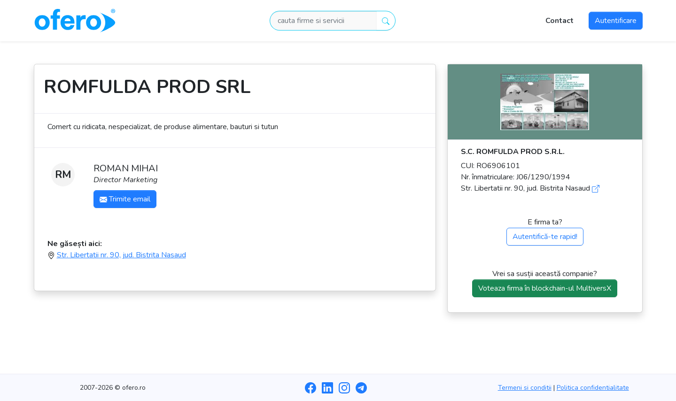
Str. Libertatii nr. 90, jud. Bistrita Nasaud (121, 255)
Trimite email (125, 199)
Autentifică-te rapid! (545, 236)
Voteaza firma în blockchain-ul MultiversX (544, 288)
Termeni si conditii (525, 387)
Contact (559, 20)
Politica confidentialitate (593, 387)
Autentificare (616, 20)
